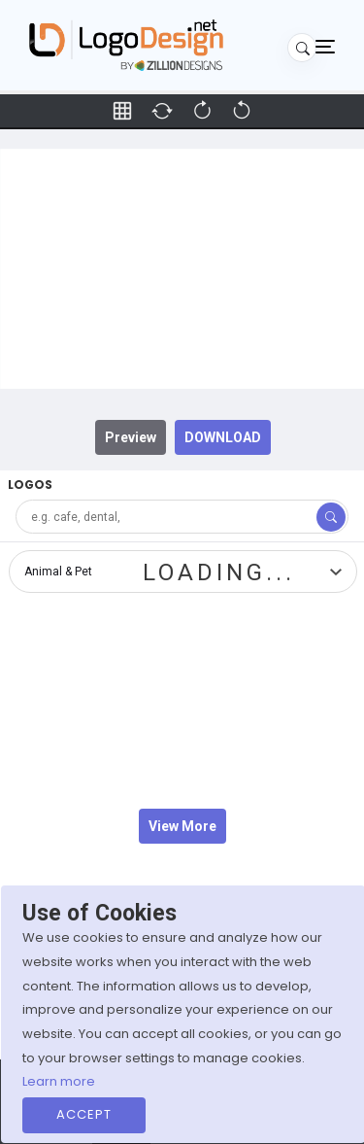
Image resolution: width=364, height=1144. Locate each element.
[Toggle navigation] (325, 45)
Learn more (58, 1081)
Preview (130, 437)
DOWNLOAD (222, 437)
